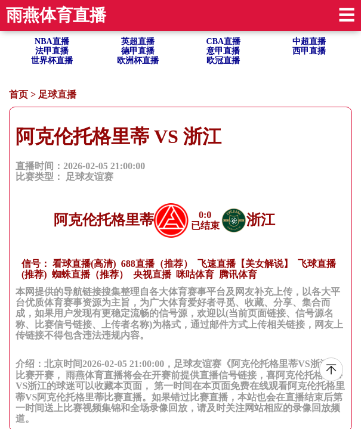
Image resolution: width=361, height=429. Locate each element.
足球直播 (57, 94)
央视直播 (152, 274)
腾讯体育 (238, 274)
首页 (18, 94)
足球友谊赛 (89, 177)
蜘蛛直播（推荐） (90, 274)
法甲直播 (52, 50)
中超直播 (309, 41)
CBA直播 (223, 41)
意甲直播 (223, 50)
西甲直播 (309, 50)
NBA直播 (52, 41)
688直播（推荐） (157, 264)
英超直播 (138, 41)
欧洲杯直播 (138, 60)
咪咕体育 (195, 274)
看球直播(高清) (84, 264)
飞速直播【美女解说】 (245, 264)
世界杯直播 (52, 60)
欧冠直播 (223, 60)
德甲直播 (138, 50)
